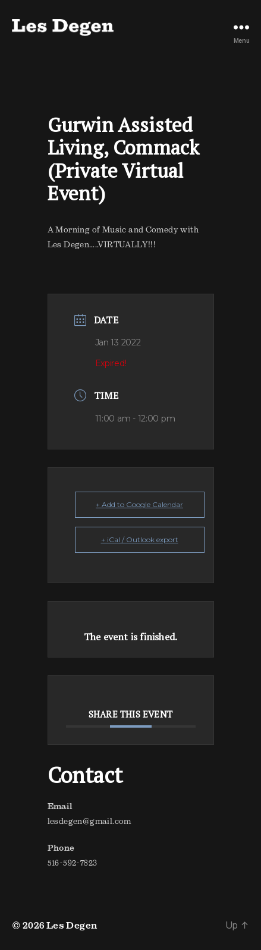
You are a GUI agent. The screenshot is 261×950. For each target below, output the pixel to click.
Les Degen (72, 925)
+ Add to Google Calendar (139, 504)
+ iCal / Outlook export (139, 539)
